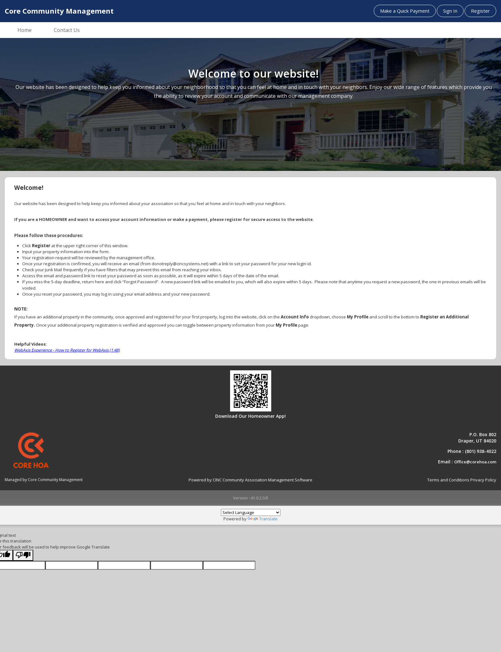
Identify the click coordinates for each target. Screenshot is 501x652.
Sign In (450, 11)
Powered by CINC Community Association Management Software (250, 480)
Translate (262, 519)
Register (480, 11)
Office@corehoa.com (475, 462)
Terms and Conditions (448, 480)
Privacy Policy (483, 480)
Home (24, 30)
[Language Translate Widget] (250, 512)
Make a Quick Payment (404, 11)
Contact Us (67, 30)
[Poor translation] (23, 555)
